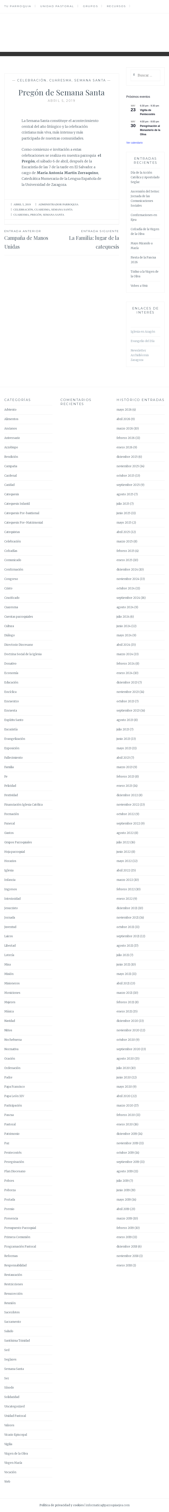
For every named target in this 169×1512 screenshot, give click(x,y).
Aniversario (12, 438)
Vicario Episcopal (15, 1435)
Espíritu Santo (13, 720)
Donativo (10, 663)
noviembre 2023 (128, 692)
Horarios (10, 861)
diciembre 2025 (127, 457)
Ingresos (10, 889)
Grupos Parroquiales (18, 842)
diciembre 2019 (127, 1134)
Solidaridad (11, 1397)
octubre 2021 (125, 927)
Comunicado (12, 560)
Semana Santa (90, 80)
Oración (9, 1058)
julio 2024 (123, 617)
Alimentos (11, 419)
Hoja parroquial (14, 852)
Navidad (9, 1021)
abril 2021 (123, 983)
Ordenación (12, 1068)
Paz (6, 1143)
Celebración (32, 80)
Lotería (9, 955)
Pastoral (10, 1124)
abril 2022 (123, 870)
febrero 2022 (126, 889)
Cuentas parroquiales (18, 617)
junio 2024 (124, 626)
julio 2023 (123, 729)
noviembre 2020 (128, 1030)
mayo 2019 (124, 1199)
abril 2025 (123, 532)
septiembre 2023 (128, 710)
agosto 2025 (125, 494)
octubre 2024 (126, 588)
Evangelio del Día (142, 341)
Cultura (9, 626)
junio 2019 (123, 1190)
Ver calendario (134, 142)
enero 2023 (124, 786)
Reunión (10, 1303)
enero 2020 (125, 1124)
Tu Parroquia (17, 6)
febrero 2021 (125, 1002)
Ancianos (10, 428)
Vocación (10, 1472)
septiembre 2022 (128, 823)
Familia (9, 767)
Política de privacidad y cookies (61, 1505)
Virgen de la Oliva (16, 1453)
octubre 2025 (126, 475)
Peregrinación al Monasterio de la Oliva (150, 130)
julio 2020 (123, 1068)
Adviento (10, 409)
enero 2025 (124, 560)
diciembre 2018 (127, 1246)
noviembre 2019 (127, 1143)
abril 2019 (123, 1209)
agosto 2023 (125, 720)
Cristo (8, 588)
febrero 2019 (125, 1228)
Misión (8, 974)
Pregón (36, 214)
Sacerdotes (12, 1312)
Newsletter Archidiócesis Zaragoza (140, 355)
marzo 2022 (125, 880)
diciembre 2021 (127, 908)
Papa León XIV (14, 1096)
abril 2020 (123, 1096)
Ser (6, 1378)
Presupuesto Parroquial (20, 1228)
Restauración (13, 1275)
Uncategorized (14, 1406)
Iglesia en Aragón (143, 331)
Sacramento (12, 1322)
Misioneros (12, 983)
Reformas (11, 1256)
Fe (5, 776)
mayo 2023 (124, 748)
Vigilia (8, 1444)
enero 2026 (125, 447)
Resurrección (13, 1294)
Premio (9, 1209)
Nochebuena (13, 1040)
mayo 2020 (124, 1087)
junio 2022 (124, 852)
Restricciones (13, 1284)
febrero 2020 (126, 1115)
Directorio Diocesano (18, 645)
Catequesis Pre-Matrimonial (23, 522)
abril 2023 (123, 758)
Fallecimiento (13, 758)
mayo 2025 (124, 522)
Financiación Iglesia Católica (23, 804)
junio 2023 (123, 739)
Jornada (9, 917)
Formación (11, 814)
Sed (6, 1350)
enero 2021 (124, 1011)
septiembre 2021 (128, 936)
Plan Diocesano (14, 1171)
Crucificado (11, 598)
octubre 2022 (126, 814)
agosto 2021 (125, 945)
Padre (8, 1077)
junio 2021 (123, 964)
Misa (7, 964)
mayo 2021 (124, 974)
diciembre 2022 (127, 795)
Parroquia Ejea (84, 29)
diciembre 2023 (127, 682)
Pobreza (10, 1190)
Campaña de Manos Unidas (33, 239)
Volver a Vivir (139, 286)
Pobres (9, 1181)
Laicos (8, 936)
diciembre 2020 (127, 1021)
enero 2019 (124, 1237)
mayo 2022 (124, 861)
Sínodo (9, 1387)
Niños (8, 1030)
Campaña (10, 466)
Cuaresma (60, 80)
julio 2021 (123, 955)
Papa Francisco (14, 1087)
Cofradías (10, 551)
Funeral (9, 823)
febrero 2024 (126, 663)
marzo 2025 (125, 541)
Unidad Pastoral (57, 6)
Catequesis (11, 494)
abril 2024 (123, 645)
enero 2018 (124, 1265)
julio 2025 (123, 504)
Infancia (9, 880)
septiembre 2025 (128, 485)
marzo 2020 (125, 1105)
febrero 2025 (126, 551)
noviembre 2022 (128, 804)
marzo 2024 (125, 654)
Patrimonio (11, 1134)
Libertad (10, 945)
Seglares (10, 1359)
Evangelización (14, 739)
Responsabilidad (15, 1265)
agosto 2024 (125, 607)
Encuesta (10, 710)
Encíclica (10, 692)
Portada (9, 1199)
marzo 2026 (125, 428)
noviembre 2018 (128, 1256)
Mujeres (9, 1002)
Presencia (11, 1218)
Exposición (11, 748)
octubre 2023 (125, 701)
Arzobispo (11, 447)
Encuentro (11, 701)
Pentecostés (13, 1153)
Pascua (9, 1115)
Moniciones (12, 993)
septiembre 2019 (128, 1162)
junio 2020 (124, 1077)
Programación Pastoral (20, 1246)
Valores (9, 1425)
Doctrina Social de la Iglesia (23, 654)
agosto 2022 (125, 833)
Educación (11, 682)
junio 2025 (123, 513)
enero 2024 (125, 673)
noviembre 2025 (128, 466)
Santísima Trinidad (17, 1340)
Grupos (90, 6)
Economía (11, 673)
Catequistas (12, 532)
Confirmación (13, 569)
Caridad (9, 485)
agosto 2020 (125, 1058)
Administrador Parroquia (58, 204)
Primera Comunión (17, 1237)
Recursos (116, 6)
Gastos (9, 833)
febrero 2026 (126, 438)
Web (7, 1481)
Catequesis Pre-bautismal (21, 513)
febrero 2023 (125, 776)
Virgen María (13, 1463)
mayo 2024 (124, 635)
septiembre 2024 (128, 598)
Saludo (8, 1331)
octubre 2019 (125, 1153)
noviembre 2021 (128, 917)
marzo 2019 (124, 1218)
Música (9, 1011)
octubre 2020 (126, 1040)
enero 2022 (125, 899)
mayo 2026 (124, 409)
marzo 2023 (125, 767)
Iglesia (8, 870)
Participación (13, 1105)
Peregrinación (14, 1162)
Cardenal (10, 475)
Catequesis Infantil (17, 504)
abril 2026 (123, 419)
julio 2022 (123, 842)
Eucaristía (11, 729)
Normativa (11, 1049)
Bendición (11, 457)
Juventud (10, 927)
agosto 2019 (125, 1171)
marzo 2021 (124, 993)
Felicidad (10, 786)
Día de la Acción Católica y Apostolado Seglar (145, 177)
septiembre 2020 (128, 1049)
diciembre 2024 (127, 569)
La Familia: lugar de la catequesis (90, 239)
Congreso (11, 579)
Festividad (11, 795)
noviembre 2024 (128, 579)
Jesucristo (11, 908)
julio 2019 (123, 1181)
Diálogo (9, 635)
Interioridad (12, 899)
